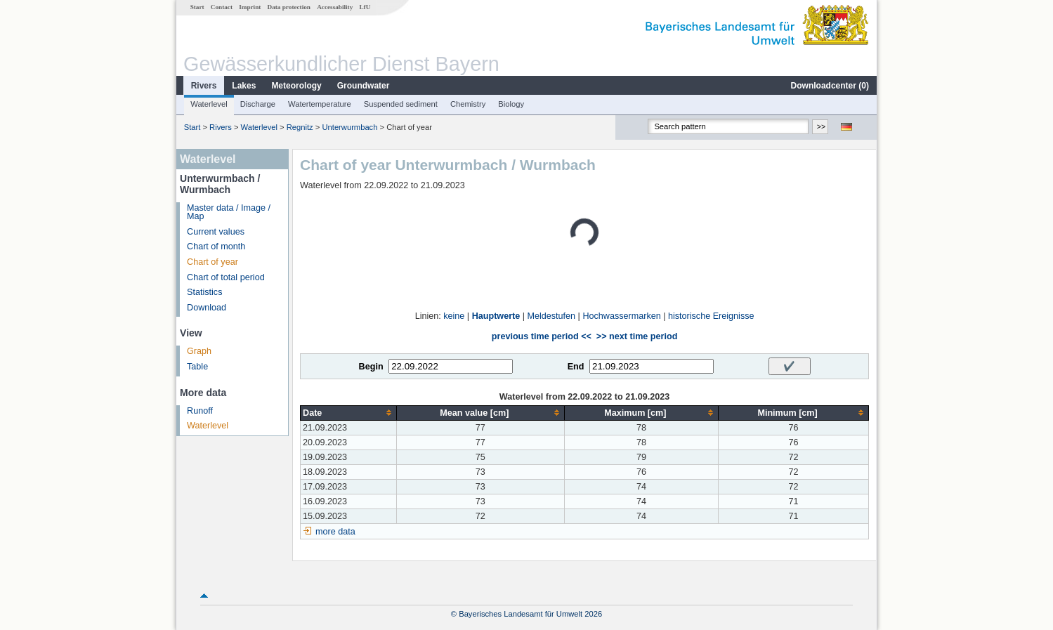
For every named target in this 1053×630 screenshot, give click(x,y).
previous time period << (541, 336)
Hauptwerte (496, 316)
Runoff (200, 411)
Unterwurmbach (349, 127)
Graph (199, 351)
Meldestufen (552, 316)
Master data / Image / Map (228, 212)
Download (206, 308)
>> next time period (636, 336)
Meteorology (296, 86)
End (576, 367)
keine (453, 316)
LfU (364, 7)
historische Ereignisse (711, 316)
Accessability (335, 7)
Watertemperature (319, 104)
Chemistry (467, 104)
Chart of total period (226, 277)
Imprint (250, 7)
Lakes (244, 86)
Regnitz (300, 127)
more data (335, 532)
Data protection (289, 7)
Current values (215, 232)
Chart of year (212, 262)
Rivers (204, 86)
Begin (371, 367)
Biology (511, 104)
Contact (222, 7)
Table (197, 367)
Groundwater (363, 86)
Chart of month (216, 246)
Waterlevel (208, 104)
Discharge (257, 104)
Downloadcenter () (830, 86)
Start (197, 7)
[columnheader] (349, 412)
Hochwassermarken (621, 316)
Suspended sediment (401, 104)
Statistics (204, 292)
